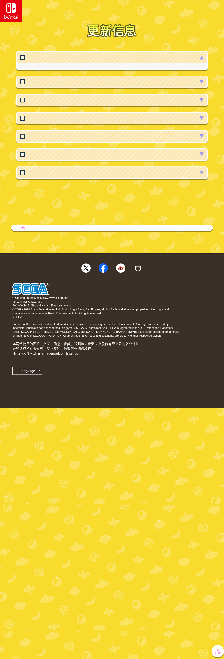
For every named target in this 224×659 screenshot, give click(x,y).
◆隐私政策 (21, 477)
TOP (112, 342)
